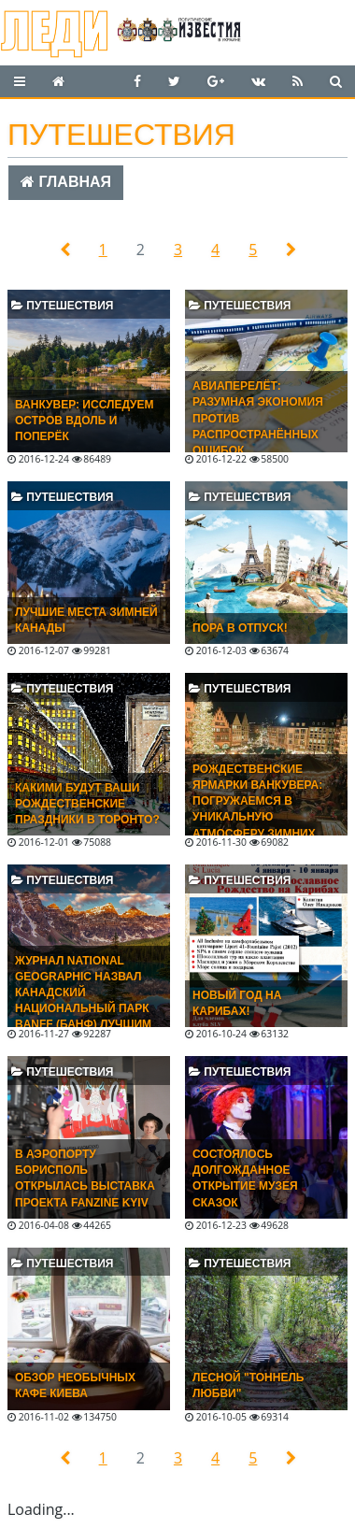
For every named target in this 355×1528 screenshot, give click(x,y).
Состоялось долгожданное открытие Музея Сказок (245, 1178)
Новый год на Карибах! (236, 1003)
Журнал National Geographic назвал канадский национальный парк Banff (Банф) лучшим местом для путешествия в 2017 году (83, 1016)
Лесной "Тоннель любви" (248, 1385)
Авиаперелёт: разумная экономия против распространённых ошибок (257, 418)
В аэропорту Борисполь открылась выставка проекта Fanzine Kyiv (85, 1178)
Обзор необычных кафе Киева (75, 1385)
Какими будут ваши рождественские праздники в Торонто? (87, 803)
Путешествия (62, 305)
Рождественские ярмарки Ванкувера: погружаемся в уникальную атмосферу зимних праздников (257, 809)
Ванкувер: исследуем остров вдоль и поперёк (84, 420)
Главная (66, 182)
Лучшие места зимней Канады (86, 620)
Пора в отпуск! (240, 628)
